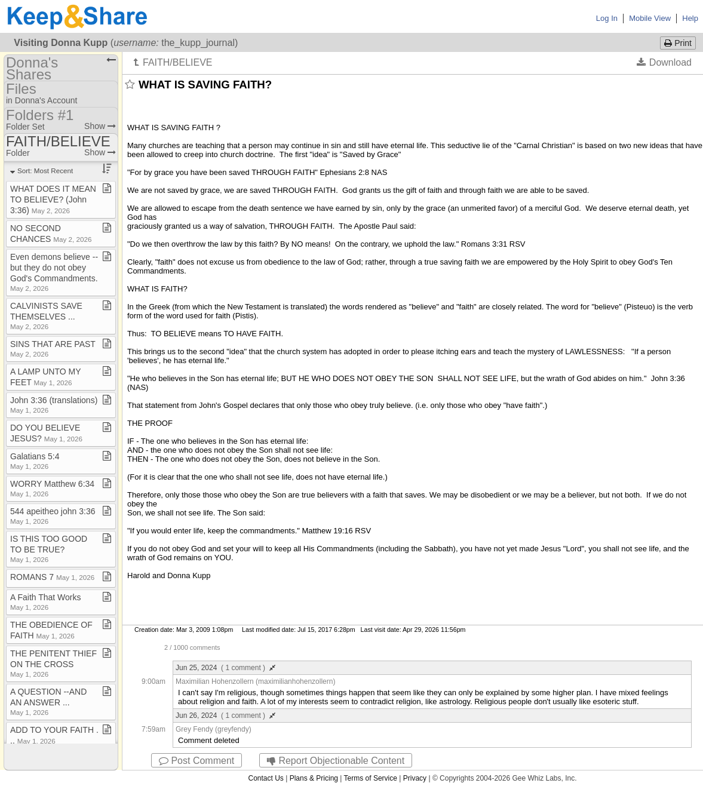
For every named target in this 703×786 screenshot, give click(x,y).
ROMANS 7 (52, 577)
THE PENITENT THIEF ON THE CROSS (53, 663)
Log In (607, 18)
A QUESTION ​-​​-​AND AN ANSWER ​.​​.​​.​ (48, 701)
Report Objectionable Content (335, 761)
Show (100, 126)
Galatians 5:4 (35, 461)
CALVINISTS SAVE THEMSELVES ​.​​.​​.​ (46, 315)
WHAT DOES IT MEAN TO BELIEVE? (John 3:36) (53, 199)
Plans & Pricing (314, 778)
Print (678, 43)
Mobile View (650, 18)
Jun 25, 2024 (225, 668)
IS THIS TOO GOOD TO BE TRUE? (48, 548)
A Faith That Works (45, 601)
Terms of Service (370, 778)
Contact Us (265, 778)
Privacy (414, 778)
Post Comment (196, 761)
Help (690, 18)
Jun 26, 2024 (225, 715)
